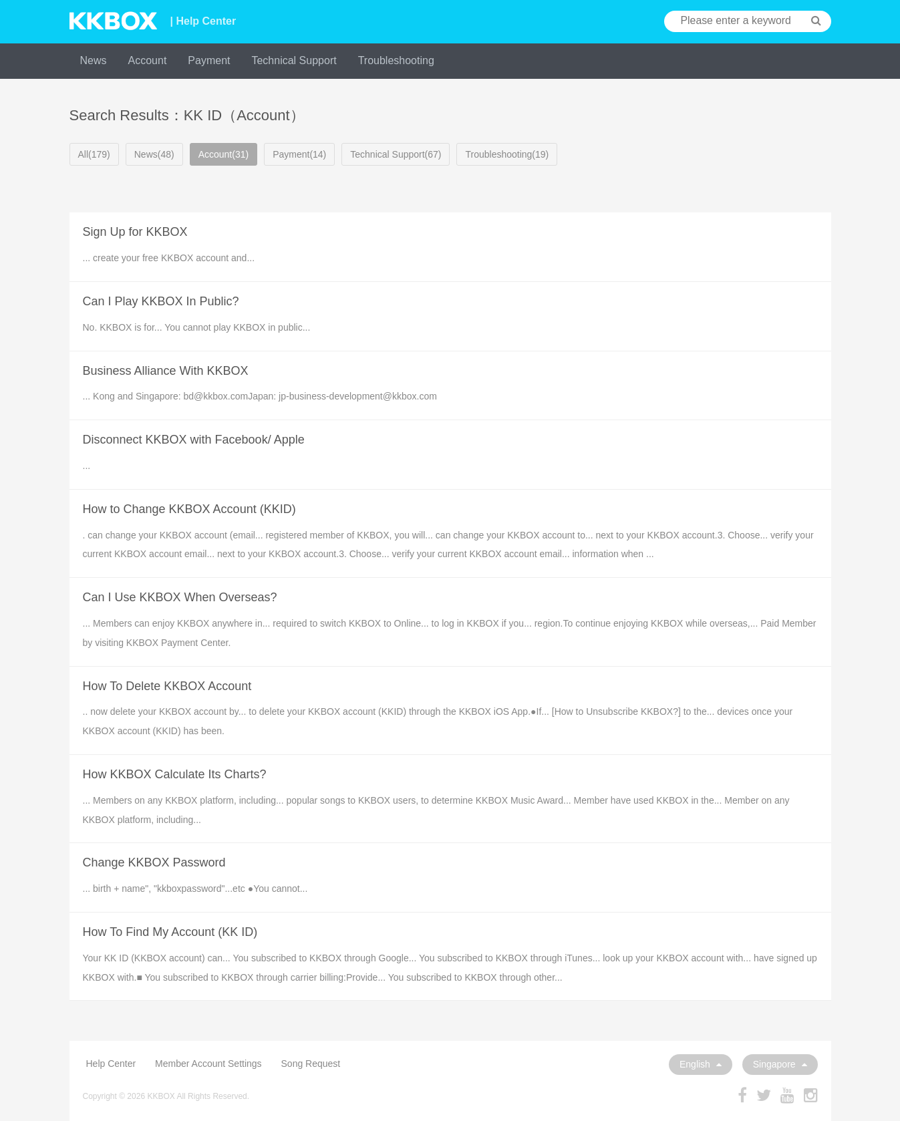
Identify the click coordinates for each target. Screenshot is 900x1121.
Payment (209, 60)
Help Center (111, 1063)
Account (147, 60)
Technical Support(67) (395, 154)
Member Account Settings (208, 1063)
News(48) (154, 154)
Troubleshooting (396, 60)
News (93, 60)
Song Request (311, 1063)
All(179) (94, 154)
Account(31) (223, 154)
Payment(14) (299, 154)
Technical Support (293, 60)
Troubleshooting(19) (507, 154)
